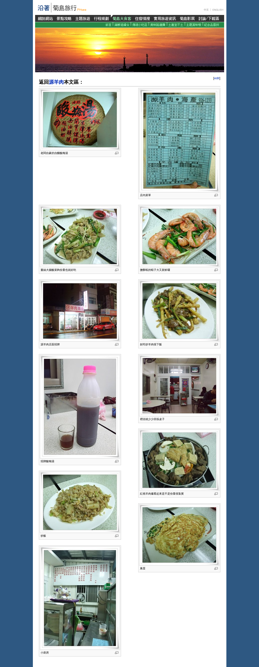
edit (216, 78)
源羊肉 (56, 82)
